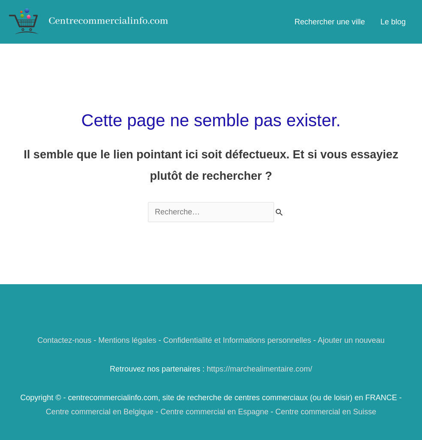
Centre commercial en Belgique (100, 411)
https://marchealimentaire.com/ (259, 369)
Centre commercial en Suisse (325, 411)
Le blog (393, 22)
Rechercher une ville (330, 22)
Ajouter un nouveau (351, 340)
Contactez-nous (64, 340)
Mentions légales (127, 340)
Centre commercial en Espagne (214, 411)
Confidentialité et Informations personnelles (237, 340)
